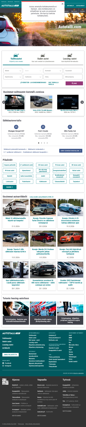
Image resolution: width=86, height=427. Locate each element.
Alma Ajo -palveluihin (78, 373)
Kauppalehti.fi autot (55, 350)
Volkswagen (72, 357)
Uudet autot (6, 341)
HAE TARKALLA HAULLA (54, 83)
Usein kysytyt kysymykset (57, 359)
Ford (70, 340)
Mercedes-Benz (74, 345)
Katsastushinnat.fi (54, 338)
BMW (70, 338)
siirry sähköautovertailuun (71, 150)
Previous (4, 102)
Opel (70, 350)
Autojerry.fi (52, 335)
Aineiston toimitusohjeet (37, 361)
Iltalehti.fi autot (54, 348)
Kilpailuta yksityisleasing (37, 345)
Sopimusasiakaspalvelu (36, 366)
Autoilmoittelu (33, 356)
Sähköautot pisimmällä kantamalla (15, 149)
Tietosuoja (52, 364)
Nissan (71, 347)
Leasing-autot (7, 345)
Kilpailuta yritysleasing (36, 347)
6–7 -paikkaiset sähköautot (13, 152)
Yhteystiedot (53, 366)
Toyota (71, 354)
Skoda (71, 352)
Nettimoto (10, 1)
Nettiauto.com (53, 340)
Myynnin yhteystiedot (35, 363)
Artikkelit (6, 348)
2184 (49, 197)
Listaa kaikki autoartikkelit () (41, 197)
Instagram (8, 366)
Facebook (8, 363)
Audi (70, 335)
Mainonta (32, 359)
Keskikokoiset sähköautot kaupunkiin (35, 152)
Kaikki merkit (73, 361)
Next (82, 102)
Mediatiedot (32, 354)
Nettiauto (3, 1)
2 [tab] (42, 143)
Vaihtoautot (6, 338)
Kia (70, 342)
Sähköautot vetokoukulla (36, 149)
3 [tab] (44, 143)
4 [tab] (47, 143)
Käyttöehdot (52, 362)
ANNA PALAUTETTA (10, 355)
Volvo (70, 359)
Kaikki (9, 187)
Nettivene (17, 1)
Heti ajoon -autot (34, 340)
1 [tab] (39, 143)
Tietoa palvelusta (54, 357)
